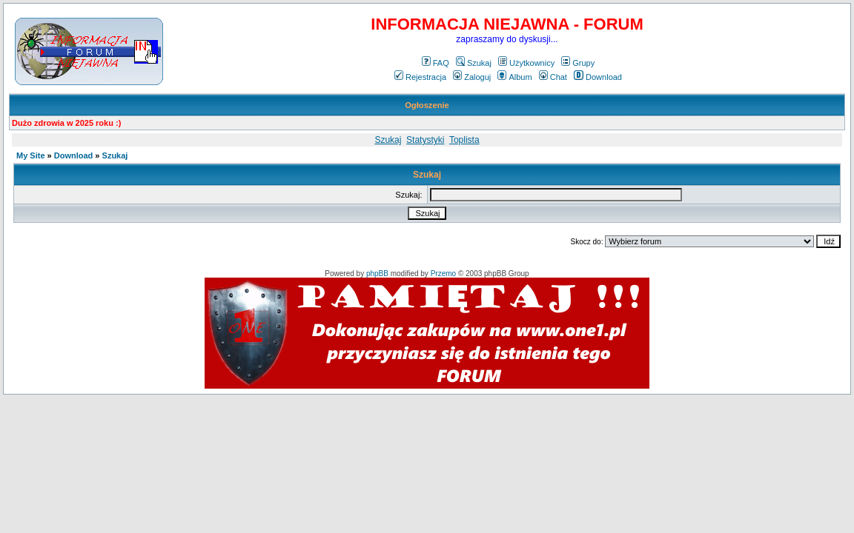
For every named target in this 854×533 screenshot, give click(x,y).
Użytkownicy (526, 62)
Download (598, 77)
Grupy (578, 62)
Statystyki (425, 140)
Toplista (464, 140)
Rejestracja (420, 77)
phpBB (377, 273)
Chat (553, 77)
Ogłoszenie (427, 105)
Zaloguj (472, 77)
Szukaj (473, 62)
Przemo (443, 273)
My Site (30, 155)
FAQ (435, 62)
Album (514, 77)
